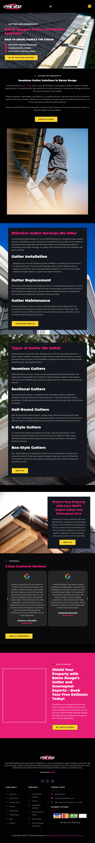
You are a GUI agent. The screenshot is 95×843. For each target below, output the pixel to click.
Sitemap (50, 835)
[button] (7, 598)
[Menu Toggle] (50, 6)
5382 (53, 772)
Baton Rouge (26, 86)
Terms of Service (76, 835)
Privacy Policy (61, 835)
